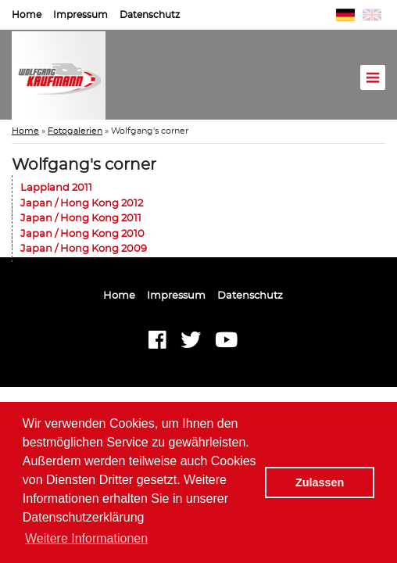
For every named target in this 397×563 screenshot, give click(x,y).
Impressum (80, 15)
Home (26, 15)
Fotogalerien (75, 131)
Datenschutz (150, 15)
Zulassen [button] (319, 482)
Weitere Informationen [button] (86, 538)
